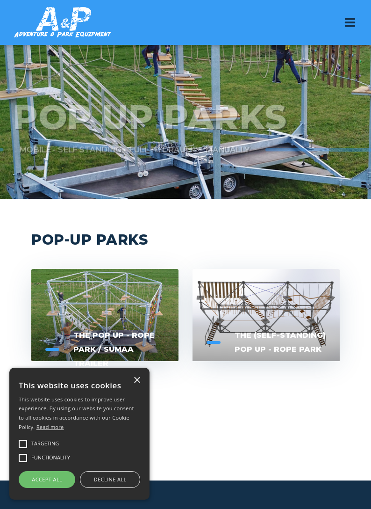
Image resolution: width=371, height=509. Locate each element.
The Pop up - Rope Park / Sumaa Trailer (114, 349)
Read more (50, 426)
